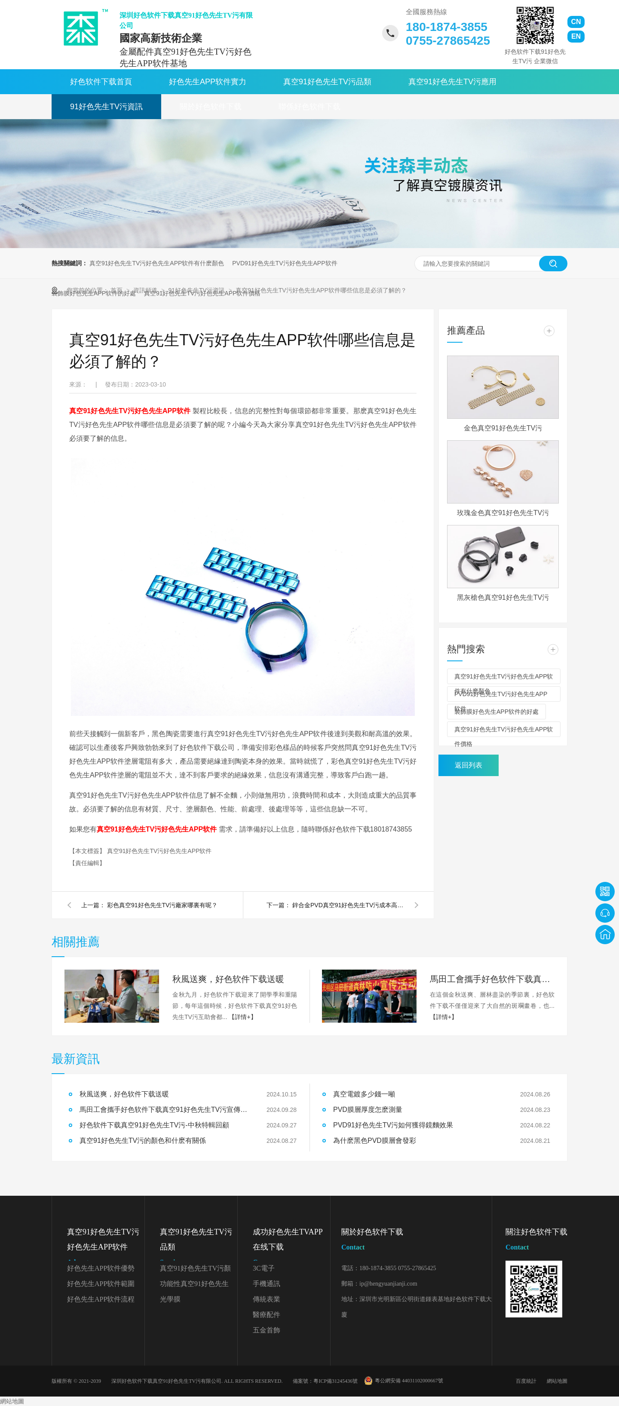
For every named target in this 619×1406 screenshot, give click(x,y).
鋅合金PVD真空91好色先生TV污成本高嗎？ (348, 905)
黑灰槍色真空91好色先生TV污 (503, 597)
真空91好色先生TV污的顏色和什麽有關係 (143, 1140)
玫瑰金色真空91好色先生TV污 (503, 512)
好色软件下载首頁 (101, 81)
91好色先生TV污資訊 (106, 106)
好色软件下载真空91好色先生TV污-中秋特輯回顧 (154, 1125)
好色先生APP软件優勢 (101, 1268)
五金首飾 (266, 1330)
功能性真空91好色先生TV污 (194, 1286)
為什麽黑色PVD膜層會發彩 (374, 1140)
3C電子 (264, 1268)
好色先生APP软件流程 (101, 1299)
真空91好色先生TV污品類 (327, 81)
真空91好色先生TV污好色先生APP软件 (159, 850)
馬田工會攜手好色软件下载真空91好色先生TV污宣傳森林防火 (492, 979)
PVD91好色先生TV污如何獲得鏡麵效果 (393, 1125)
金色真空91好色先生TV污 (503, 428)
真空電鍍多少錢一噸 (364, 1094)
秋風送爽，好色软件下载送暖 (228, 979)
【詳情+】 (242, 1016)
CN (576, 21)
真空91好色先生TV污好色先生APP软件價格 (503, 731)
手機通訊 (266, 1283)
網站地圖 (557, 1381)
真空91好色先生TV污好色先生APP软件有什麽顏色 (156, 263)
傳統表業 (266, 1299)
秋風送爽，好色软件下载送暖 (124, 1094)
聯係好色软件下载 (309, 106)
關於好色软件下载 (211, 106)
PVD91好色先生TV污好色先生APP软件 (284, 263)
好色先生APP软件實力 (207, 81)
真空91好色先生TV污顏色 (195, 1270)
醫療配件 (266, 1314)
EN (576, 36)
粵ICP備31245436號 (335, 1381)
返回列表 (468, 765)
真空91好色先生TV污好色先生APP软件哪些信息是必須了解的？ (321, 290)
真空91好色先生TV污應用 (452, 81)
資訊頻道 (146, 290)
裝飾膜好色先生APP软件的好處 (496, 711)
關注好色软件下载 (536, 1241)
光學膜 (170, 1299)
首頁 (117, 290)
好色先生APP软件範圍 (101, 1283)
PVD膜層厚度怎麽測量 (367, 1109)
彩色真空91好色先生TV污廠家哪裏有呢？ (162, 905)
